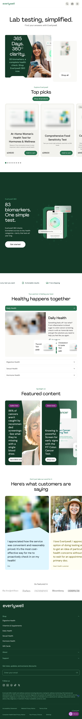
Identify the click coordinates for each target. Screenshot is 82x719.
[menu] (77, 4)
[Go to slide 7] (18, 162)
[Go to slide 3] (10, 162)
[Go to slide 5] (14, 162)
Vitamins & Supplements (12, 626)
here (53, 695)
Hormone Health (41, 375)
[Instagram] (4, 685)
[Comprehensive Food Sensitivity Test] (57, 130)
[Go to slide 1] (5, 163)
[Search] (67, 4)
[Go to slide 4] (12, 162)
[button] (76, 672)
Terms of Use (43, 708)
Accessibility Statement (10, 708)
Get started (15, 244)
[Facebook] (11, 685)
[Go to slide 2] (7, 162)
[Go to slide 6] (16, 162)
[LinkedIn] (7, 685)
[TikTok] (15, 685)
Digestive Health (41, 362)
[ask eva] (74, 714)
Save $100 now (16, 459)
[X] (19, 685)
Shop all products (41, 99)
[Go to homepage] (9, 4)
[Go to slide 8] (20, 162)
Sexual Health (41, 368)
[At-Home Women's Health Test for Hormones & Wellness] (22, 130)
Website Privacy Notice (28, 708)
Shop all (64, 75)
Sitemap (48, 714)
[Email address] (41, 672)
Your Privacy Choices (35, 714)
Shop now (51, 459)
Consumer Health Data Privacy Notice (14, 714)
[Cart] (72, 4)
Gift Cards (6, 646)
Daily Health (41, 308)
